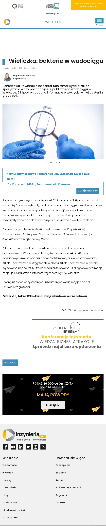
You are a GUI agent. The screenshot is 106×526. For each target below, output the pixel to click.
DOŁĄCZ (53, 405)
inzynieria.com (20, 78)
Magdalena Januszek (24, 75)
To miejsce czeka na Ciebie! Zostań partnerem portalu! (88, 4)
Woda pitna (97, 310)
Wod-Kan (53, 22)
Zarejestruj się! (88, 190)
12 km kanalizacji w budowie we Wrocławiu (57, 296)
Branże (99, 22)
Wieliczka (73, 310)
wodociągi (84, 310)
